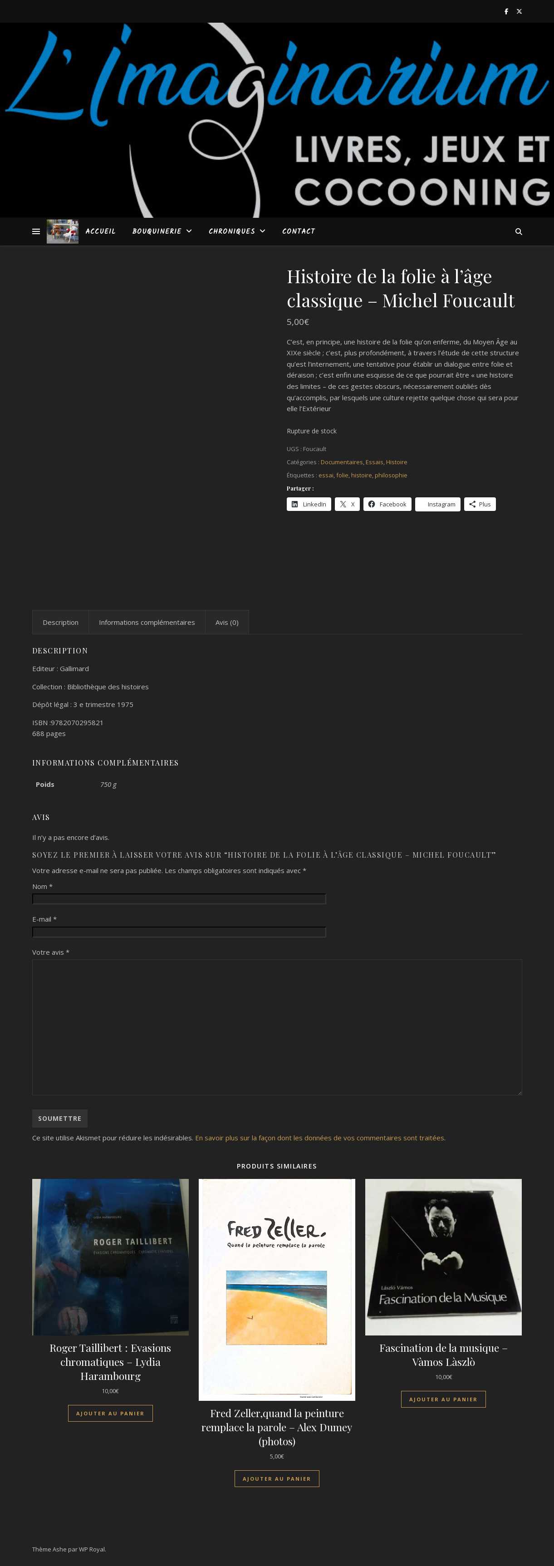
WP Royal (92, 1549)
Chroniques (232, 231)
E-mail (44, 918)
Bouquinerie (156, 231)
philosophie (391, 475)
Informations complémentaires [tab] (147, 622)
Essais (374, 462)
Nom (42, 886)
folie (342, 475)
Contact (298, 231)
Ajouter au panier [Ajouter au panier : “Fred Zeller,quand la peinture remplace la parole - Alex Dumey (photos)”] (277, 1478)
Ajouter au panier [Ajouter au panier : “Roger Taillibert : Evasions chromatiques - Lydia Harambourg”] (110, 1413)
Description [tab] (60, 622)
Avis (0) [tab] (227, 622)
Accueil (100, 231)
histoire (361, 475)
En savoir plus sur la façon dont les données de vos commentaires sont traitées (319, 1137)
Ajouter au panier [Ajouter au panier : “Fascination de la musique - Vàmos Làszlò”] (443, 1399)
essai (326, 475)
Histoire (396, 462)
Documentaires (342, 462)
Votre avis (50, 952)
